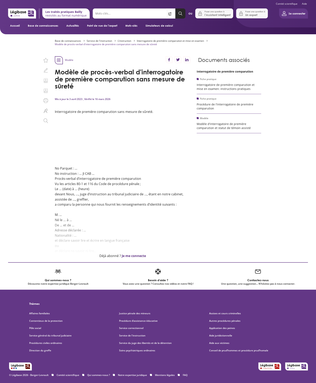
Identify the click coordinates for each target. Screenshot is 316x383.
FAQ (185, 375)
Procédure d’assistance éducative (138, 321)
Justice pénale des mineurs (134, 313)
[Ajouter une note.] (46, 70)
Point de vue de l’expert (102, 25)
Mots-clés (131, 25)
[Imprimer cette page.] (46, 101)
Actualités (72, 25)
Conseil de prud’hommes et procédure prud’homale (239, 350)
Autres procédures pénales (224, 321)
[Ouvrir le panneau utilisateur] (293, 13)
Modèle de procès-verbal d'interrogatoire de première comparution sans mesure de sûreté (106, 44)
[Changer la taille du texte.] (46, 111)
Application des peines (222, 328)
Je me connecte (134, 256)
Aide (304, 3)
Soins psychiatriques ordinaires (137, 350)
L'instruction (124, 41)
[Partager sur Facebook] (169, 59)
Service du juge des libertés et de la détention (145, 343)
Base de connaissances (43, 25)
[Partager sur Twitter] (178, 59)
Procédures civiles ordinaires (45, 343)
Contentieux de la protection (46, 321)
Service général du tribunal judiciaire (50, 335)
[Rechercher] (130, 13)
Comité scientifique (286, 3)
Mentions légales (165, 375)
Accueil (15, 25)
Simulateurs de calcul (159, 25)
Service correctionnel (131, 328)
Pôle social (35, 328)
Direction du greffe (40, 350)
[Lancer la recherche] (180, 13)
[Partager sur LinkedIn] (186, 59)
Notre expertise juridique (132, 375)
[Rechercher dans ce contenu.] (46, 121)
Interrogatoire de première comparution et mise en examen (170, 41)
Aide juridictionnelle (220, 335)
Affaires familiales (39, 313)
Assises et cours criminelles (225, 313)
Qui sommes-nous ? (98, 375)
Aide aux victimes (219, 343)
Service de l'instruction (99, 41)
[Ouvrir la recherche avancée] (171, 13)
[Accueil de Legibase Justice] (22, 13)
